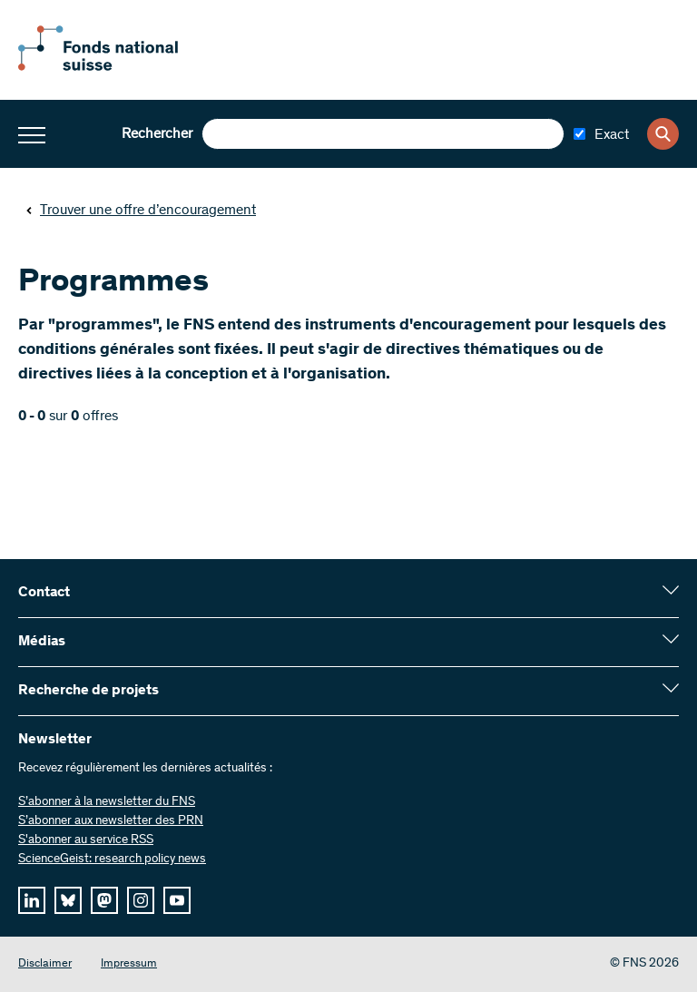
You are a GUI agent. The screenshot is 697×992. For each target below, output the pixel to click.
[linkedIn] (31, 900)
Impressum (129, 964)
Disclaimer (45, 964)
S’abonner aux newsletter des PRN (110, 821)
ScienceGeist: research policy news (112, 859)
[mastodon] (104, 900)
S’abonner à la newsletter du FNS (106, 802)
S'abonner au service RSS (85, 840)
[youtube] (177, 900)
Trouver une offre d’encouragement (140, 210)
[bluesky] (68, 900)
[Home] (118, 67)
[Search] (663, 134)
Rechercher (157, 134)
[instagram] (140, 900)
